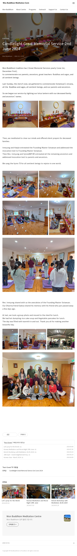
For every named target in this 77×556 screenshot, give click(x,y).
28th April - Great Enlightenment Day (16, 455)
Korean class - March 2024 (12, 457)
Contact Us (64, 9)
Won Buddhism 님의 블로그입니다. (20, 519)
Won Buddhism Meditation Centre (24, 516)
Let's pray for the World (11, 447)
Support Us (53, 9)
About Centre (21, 9)
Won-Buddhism (7, 9)
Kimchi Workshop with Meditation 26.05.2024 (19, 452)
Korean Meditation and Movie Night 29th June (19, 449)
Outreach (42, 9)
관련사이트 (6, 543)
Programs (32, 9)
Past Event (8, 443)
